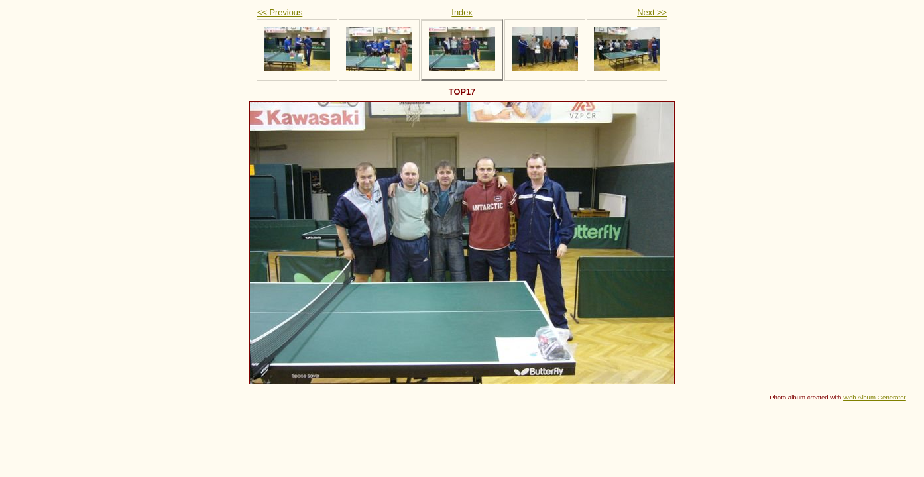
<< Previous (279, 12)
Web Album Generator (874, 397)
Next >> (652, 12)
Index (461, 12)
